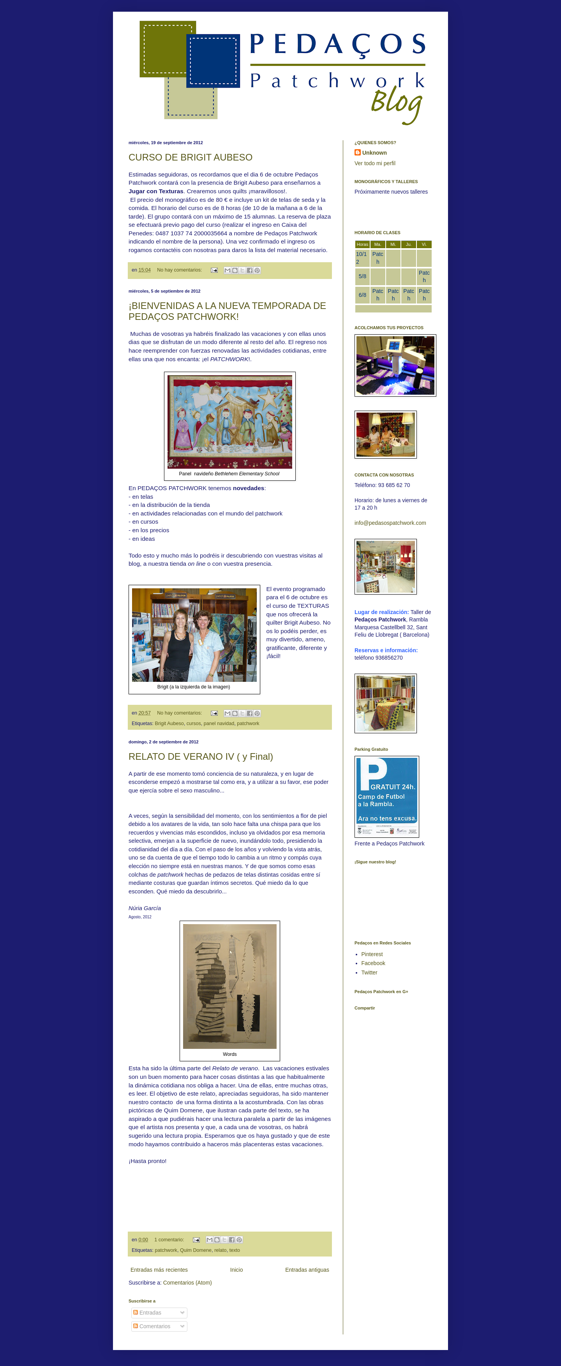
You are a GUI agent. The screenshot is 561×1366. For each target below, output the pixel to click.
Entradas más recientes (159, 1270)
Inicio (236, 1270)
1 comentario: (169, 1239)
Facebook (373, 963)
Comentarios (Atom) (187, 1283)
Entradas (147, 1313)
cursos (194, 723)
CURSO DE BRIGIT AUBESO (190, 157)
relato (220, 1250)
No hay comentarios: (180, 270)
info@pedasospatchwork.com (390, 523)
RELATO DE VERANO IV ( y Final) (201, 756)
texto (234, 1250)
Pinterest (372, 954)
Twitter (370, 972)
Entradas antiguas (307, 1270)
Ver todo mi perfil (375, 163)
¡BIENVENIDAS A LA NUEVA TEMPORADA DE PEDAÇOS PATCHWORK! (227, 311)
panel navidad (219, 723)
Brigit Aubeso (169, 723)
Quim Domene (196, 1250)
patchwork (248, 723)
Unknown (374, 153)
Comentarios (151, 1326)
